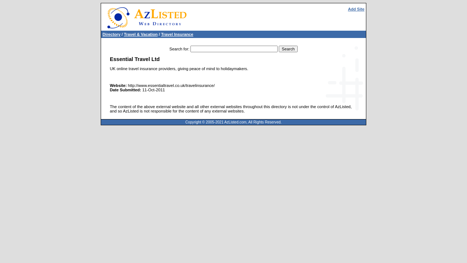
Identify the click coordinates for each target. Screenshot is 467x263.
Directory (111, 34)
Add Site (356, 9)
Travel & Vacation (141, 34)
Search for (178, 49)
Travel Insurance (177, 34)
